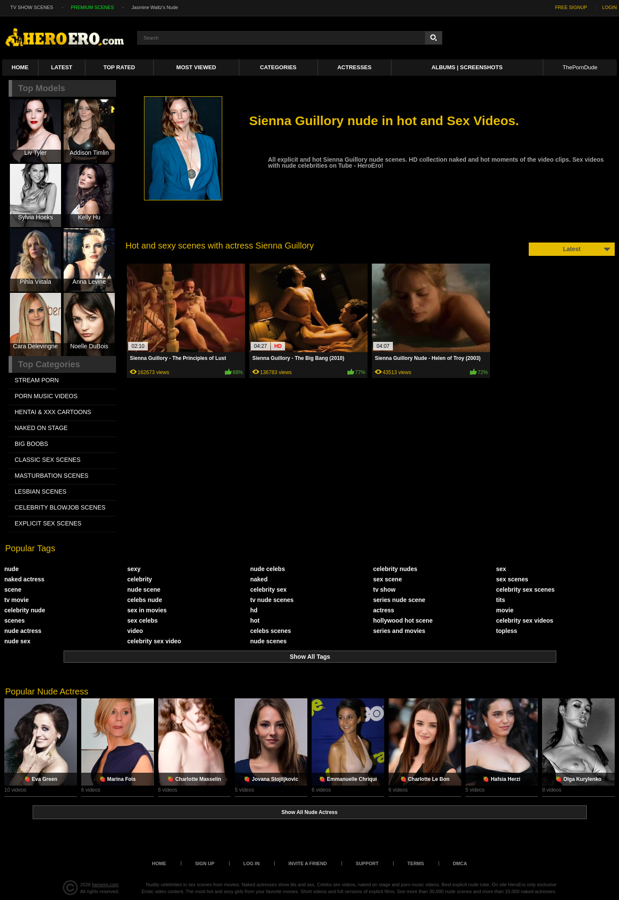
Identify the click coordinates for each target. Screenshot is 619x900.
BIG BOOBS (31, 443)
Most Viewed (196, 67)
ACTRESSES (354, 67)
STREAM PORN (37, 380)
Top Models (41, 88)
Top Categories (49, 364)
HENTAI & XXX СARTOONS (53, 412)
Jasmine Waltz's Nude (155, 7)
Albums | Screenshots (467, 67)
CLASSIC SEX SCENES (47, 459)
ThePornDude (580, 67)
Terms (416, 863)
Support (367, 863)
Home (20, 67)
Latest (62, 67)
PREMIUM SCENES (92, 7)
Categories (278, 67)
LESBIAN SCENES (41, 491)
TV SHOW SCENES (31, 7)
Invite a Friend (307, 863)
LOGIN (609, 7)
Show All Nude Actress (309, 812)
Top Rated (119, 67)
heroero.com (105, 884)
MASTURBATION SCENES (52, 475)
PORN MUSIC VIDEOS (46, 396)
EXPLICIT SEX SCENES (48, 523)
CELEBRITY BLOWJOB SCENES (60, 507)
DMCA (460, 863)
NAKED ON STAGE (41, 427)
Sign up (205, 863)
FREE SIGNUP (571, 7)
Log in (251, 863)
